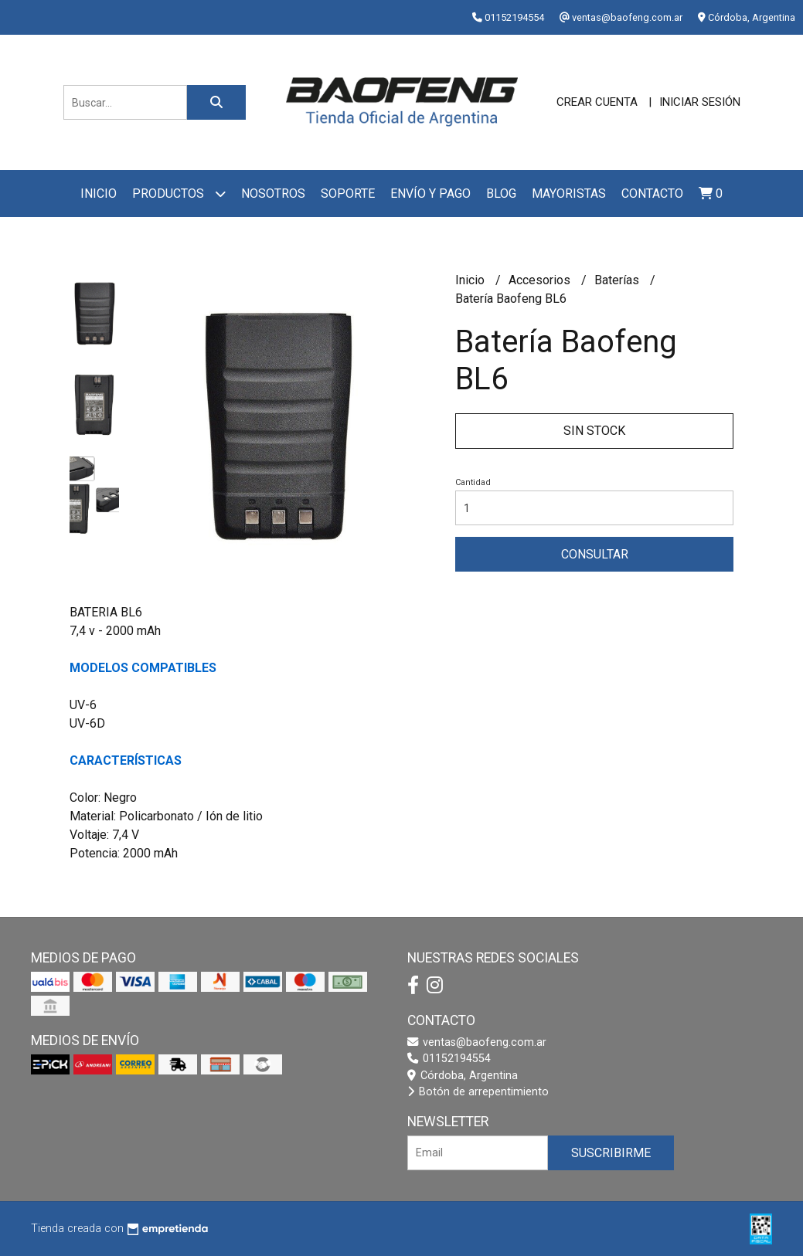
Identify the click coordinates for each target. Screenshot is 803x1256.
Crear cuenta (597, 102)
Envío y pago (430, 193)
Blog (501, 193)
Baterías (618, 280)
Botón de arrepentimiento (478, 1091)
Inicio (98, 193)
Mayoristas (569, 193)
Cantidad (473, 482)
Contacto (652, 193)
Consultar (594, 554)
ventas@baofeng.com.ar (476, 1042)
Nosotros (273, 193)
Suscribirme (611, 1153)
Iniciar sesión (699, 102)
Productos (179, 193)
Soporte (348, 193)
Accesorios (541, 280)
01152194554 (449, 1058)
